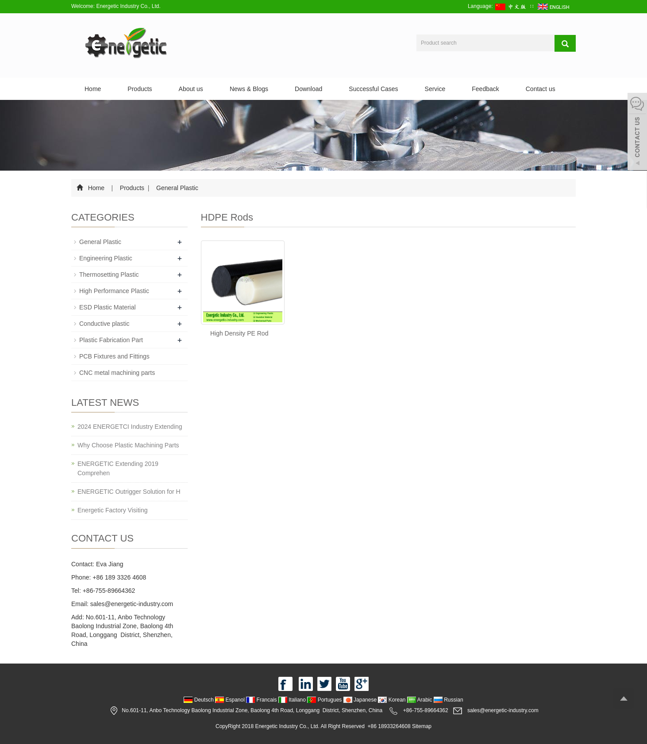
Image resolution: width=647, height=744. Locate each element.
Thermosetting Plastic (109, 274)
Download (308, 88)
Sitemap (421, 726)
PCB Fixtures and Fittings (114, 356)
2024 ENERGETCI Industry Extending (129, 426)
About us (191, 88)
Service (435, 88)
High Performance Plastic (114, 290)
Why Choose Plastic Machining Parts (128, 445)
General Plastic (176, 187)
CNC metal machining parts (117, 372)
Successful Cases (373, 88)
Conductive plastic (104, 323)
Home (93, 88)
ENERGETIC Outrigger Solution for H (129, 491)
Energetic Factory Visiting (112, 510)
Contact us (540, 88)
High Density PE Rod (239, 333)
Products (139, 88)
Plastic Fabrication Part (111, 339)
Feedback (485, 88)
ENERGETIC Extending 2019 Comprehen (117, 468)
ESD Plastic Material (107, 307)
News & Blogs (249, 88)
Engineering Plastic (105, 258)
